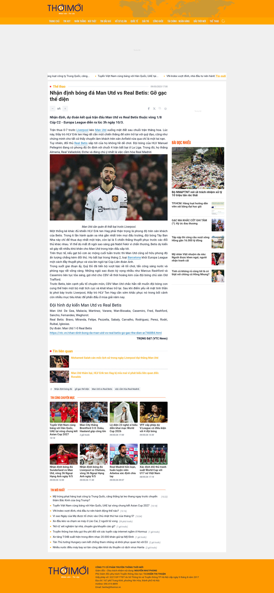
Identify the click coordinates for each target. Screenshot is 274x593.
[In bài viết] (165, 108)
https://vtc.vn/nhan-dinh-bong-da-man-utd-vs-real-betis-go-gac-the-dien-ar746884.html (106, 333)
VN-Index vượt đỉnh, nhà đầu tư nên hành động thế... (202, 76)
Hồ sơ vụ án (121, 21)
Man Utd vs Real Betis (102, 389)
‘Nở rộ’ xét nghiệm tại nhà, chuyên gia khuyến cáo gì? (90, 526)
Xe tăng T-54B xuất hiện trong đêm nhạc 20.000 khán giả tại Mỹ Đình (99, 537)
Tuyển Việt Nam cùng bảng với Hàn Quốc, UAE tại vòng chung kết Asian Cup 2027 (105, 505)
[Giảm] (52, 108)
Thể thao (214, 21)
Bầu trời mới (200, 21)
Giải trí (145, 21)
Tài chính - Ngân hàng (178, 21)
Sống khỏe (158, 21)
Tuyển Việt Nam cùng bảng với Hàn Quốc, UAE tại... (132, 76)
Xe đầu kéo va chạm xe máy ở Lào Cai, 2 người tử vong (93, 521)
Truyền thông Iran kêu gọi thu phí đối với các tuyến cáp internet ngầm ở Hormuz (106, 531)
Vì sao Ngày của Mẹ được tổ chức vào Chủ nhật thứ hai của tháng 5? (97, 516)
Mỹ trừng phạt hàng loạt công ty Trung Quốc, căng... (63, 76)
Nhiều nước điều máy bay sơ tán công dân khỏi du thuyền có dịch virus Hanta (105, 547)
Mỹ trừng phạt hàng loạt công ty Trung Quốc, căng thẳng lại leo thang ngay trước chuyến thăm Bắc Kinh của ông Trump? (110, 498)
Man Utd (100, 130)
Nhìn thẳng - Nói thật (85, 21)
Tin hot (66, 21)
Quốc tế (134, 21)
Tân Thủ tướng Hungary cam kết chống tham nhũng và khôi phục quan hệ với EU (106, 542)
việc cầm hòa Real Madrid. (127, 389)
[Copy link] (160, 108)
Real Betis (81, 143)
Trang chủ (54, 21)
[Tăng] (65, 108)
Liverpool (82, 130)
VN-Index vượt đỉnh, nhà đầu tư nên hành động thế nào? (90, 511)
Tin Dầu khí (105, 21)
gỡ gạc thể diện (82, 389)
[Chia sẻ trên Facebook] (149, 108)
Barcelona (134, 257)
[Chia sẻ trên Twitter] (154, 108)
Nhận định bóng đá (63, 389)
